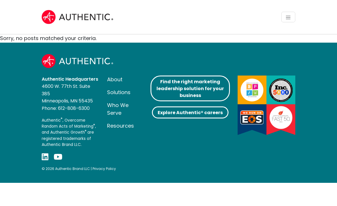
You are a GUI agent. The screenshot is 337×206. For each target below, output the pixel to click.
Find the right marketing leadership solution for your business (190, 88)
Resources (120, 125)
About (115, 79)
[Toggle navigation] (288, 17)
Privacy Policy (104, 168)
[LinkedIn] (45, 157)
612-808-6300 (74, 108)
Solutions (119, 92)
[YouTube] (58, 157)
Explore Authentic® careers (190, 112)
